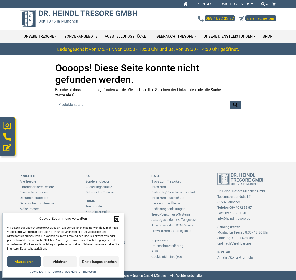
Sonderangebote (80, 36)
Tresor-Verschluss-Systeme (170, 214)
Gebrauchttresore (174, 36)
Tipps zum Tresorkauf (166, 181)
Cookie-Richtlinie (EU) (166, 257)
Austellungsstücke (99, 187)
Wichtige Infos (236, 4)
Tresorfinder (94, 206)
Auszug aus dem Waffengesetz (173, 220)
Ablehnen (60, 262)
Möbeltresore (29, 209)
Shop (267, 36)
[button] (116, 218)
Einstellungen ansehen (99, 262)
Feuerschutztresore (34, 192)
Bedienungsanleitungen (168, 209)
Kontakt (205, 4)
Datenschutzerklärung (66, 271)
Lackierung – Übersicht (168, 203)
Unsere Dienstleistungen (228, 36)
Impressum (90, 271)
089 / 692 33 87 (240, 207)
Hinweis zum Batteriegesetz (171, 231)
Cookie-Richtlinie (40, 271)
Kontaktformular (98, 212)
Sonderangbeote (97, 181)
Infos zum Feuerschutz (167, 198)
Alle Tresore (28, 181)
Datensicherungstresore (37, 203)
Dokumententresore (34, 198)
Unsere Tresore (39, 36)
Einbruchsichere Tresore (37, 187)
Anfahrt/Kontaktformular (235, 257)
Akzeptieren (24, 262)
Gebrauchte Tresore (100, 192)
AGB (154, 251)
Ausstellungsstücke (125, 36)
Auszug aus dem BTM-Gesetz (172, 225)
